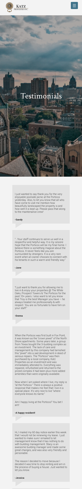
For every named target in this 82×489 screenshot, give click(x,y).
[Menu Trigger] (74, 5)
